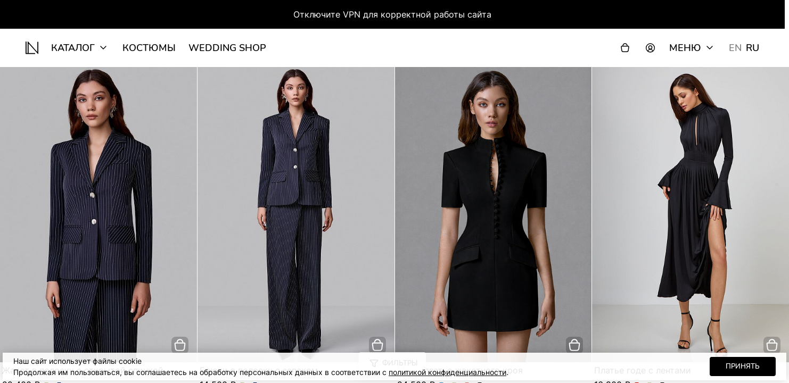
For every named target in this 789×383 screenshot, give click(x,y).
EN (735, 48)
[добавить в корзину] (179, 345)
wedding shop (227, 48)
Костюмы (149, 48)
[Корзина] (625, 47)
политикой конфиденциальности (447, 372)
